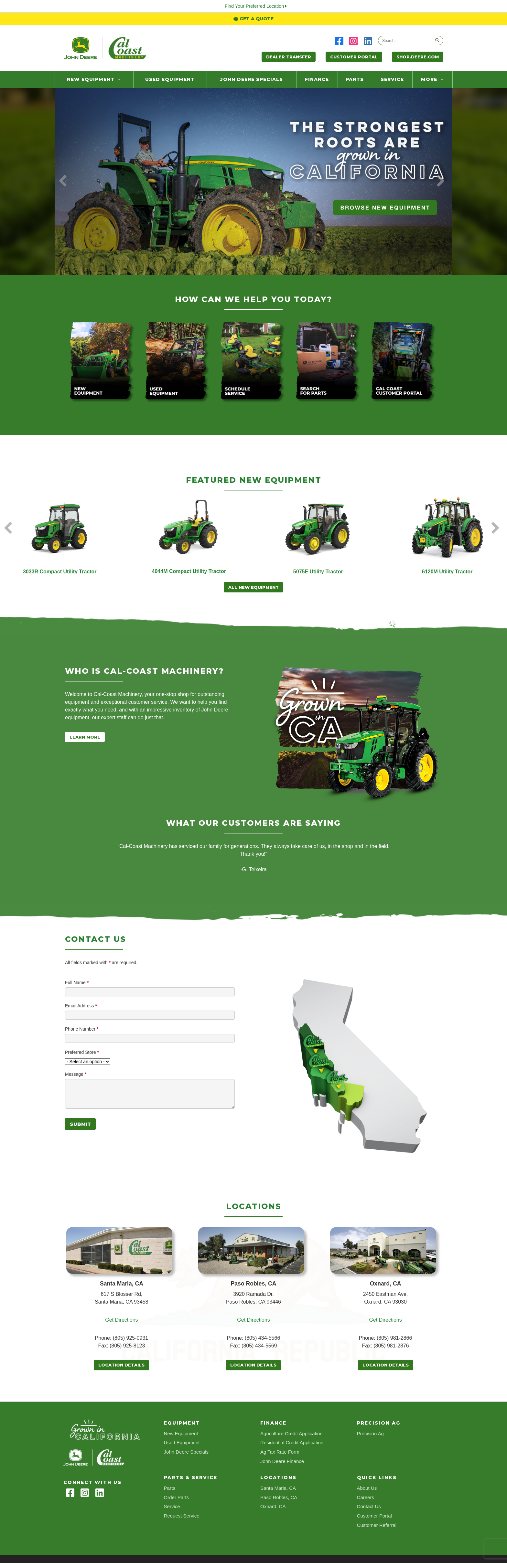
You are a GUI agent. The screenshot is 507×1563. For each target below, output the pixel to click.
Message (75, 1074)
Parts (355, 79)
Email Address (81, 1005)
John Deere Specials (251, 79)
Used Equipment (170, 79)
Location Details (121, 1364)
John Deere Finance (282, 1461)
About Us (367, 1488)
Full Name (77, 982)
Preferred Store (82, 1052)
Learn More (85, 737)
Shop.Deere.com (417, 56)
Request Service (182, 1515)
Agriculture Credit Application (291, 1433)
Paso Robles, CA (278, 1497)
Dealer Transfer (288, 56)
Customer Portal (354, 56)
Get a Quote (253, 18)
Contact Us (369, 1506)
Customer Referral (377, 1525)
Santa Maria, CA (278, 1488)
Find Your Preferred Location (256, 6)
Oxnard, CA (273, 1506)
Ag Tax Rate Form (279, 1452)
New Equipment (94, 79)
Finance (317, 79)
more (432, 79)
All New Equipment (253, 587)
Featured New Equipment (253, 480)
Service (392, 79)
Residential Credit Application (291, 1442)
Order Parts (176, 1497)
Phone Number (82, 1029)
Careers (365, 1497)
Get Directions (121, 1320)
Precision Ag (370, 1433)
